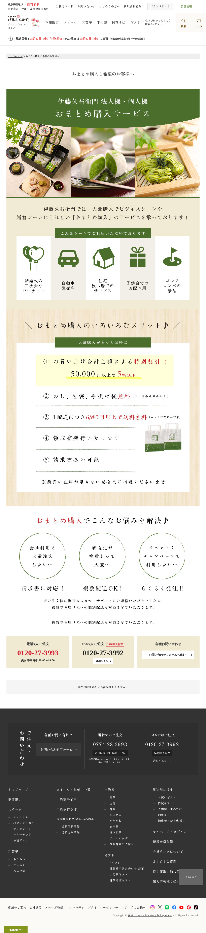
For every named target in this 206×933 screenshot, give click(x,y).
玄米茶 (114, 826)
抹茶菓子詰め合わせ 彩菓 (127, 869)
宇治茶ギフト (119, 874)
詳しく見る (159, 760)
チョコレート (22, 829)
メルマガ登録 (54, 907)
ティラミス (21, 817)
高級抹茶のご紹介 (122, 844)
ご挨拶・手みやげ (170, 809)
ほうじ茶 (116, 832)
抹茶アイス (21, 840)
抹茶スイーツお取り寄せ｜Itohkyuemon (150, 915)
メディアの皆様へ (134, 907)
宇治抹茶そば (66, 809)
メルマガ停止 (75, 907)
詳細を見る (102, 661)
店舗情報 (186, 6)
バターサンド (22, 835)
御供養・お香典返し (171, 821)
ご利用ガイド (64, 6)
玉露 (113, 803)
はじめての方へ (109, 6)
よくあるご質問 (165, 861)
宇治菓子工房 (66, 799)
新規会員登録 (133, 6)
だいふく (19, 865)
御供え (162, 815)
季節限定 (52, 22)
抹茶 (113, 809)
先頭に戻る (191, 877)
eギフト (115, 863)
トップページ (15, 56)
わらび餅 (19, 871)
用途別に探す (163, 789)
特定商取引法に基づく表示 (173, 871)
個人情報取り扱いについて (173, 881)
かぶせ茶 (116, 815)
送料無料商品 (71, 826)
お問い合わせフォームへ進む (167, 654)
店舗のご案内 (17, 907)
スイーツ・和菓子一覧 (73, 789)
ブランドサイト (160, 6)
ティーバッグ (119, 838)
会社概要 (36, 907)
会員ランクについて (168, 851)
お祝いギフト (167, 797)
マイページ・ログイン (170, 831)
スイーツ (70, 22)
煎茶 (113, 797)
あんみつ (19, 859)
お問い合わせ (86, 6)
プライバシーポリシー (103, 907)
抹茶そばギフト (120, 880)
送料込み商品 (71, 832)
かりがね (116, 821)
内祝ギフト (165, 803)
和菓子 (87, 22)
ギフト (135, 22)
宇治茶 (102, 22)
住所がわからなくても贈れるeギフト (158, 22)
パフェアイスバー (25, 823)
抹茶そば (118, 22)
